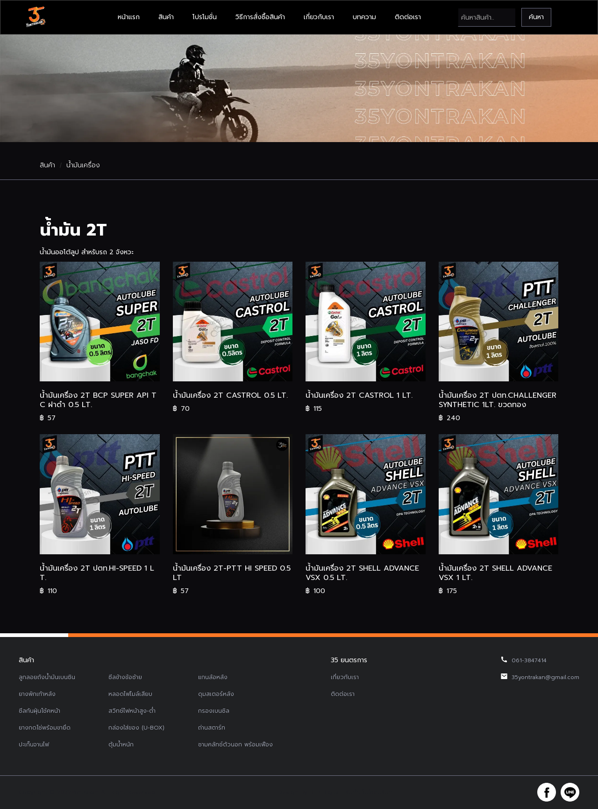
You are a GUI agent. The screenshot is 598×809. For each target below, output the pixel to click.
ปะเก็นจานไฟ (34, 744)
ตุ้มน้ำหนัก (121, 744)
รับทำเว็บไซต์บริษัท (369, 792)
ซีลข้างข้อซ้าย (125, 677)
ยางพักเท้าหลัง (37, 694)
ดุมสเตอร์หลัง (216, 694)
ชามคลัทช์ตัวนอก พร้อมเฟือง (235, 744)
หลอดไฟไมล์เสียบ (130, 694)
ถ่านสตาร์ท (211, 727)
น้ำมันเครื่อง (83, 165)
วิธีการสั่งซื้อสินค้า (260, 17)
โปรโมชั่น (204, 17)
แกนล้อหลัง (213, 677)
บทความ (364, 17)
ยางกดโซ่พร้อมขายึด (45, 727)
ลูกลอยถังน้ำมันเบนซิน (47, 677)
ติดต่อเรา (408, 17)
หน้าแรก (129, 17)
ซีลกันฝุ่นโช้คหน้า (39, 711)
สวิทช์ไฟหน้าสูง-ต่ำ (132, 711)
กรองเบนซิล (213, 711)
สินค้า (166, 17)
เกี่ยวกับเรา (319, 17)
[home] (35, 17)
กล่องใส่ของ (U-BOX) (136, 727)
